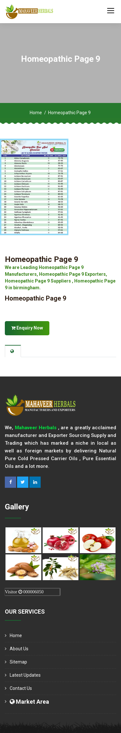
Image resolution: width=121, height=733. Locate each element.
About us (19, 648)
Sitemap (18, 661)
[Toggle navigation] (110, 10)
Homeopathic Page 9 (41, 259)
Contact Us (21, 688)
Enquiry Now (27, 327)
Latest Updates (25, 675)
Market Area (29, 701)
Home (36, 112)
